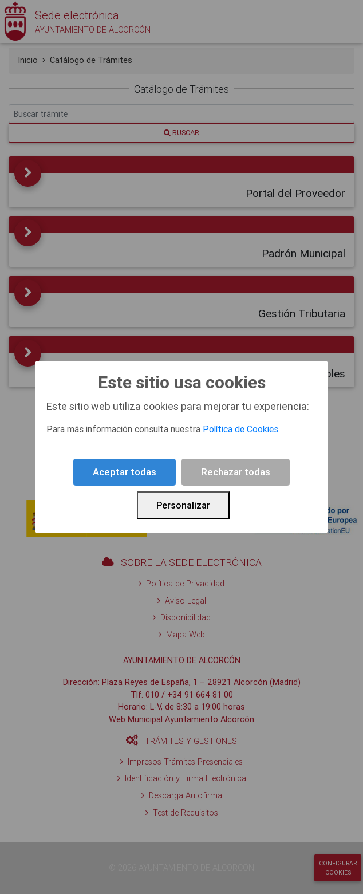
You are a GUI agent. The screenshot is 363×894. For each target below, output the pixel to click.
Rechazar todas (235, 472)
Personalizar (183, 505)
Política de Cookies (240, 429)
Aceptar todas (124, 472)
